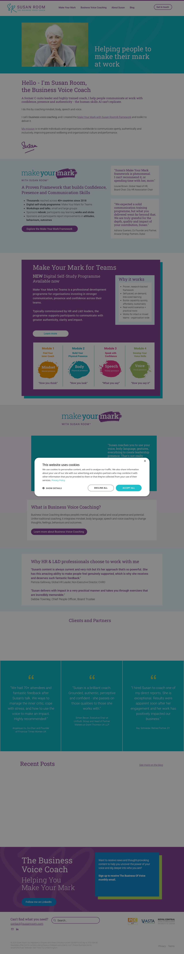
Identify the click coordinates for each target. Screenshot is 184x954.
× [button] (145, 461)
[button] (52, 488)
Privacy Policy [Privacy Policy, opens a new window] (58, 480)
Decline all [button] (100, 487)
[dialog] (92, 477)
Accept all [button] (129, 487)
